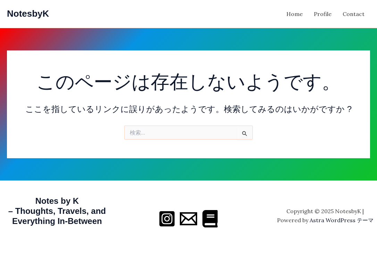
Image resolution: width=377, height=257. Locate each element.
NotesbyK (28, 13)
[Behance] (210, 218)
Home (294, 13)
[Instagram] (167, 218)
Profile (323, 13)
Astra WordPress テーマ (342, 220)
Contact (354, 13)
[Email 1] (188, 218)
